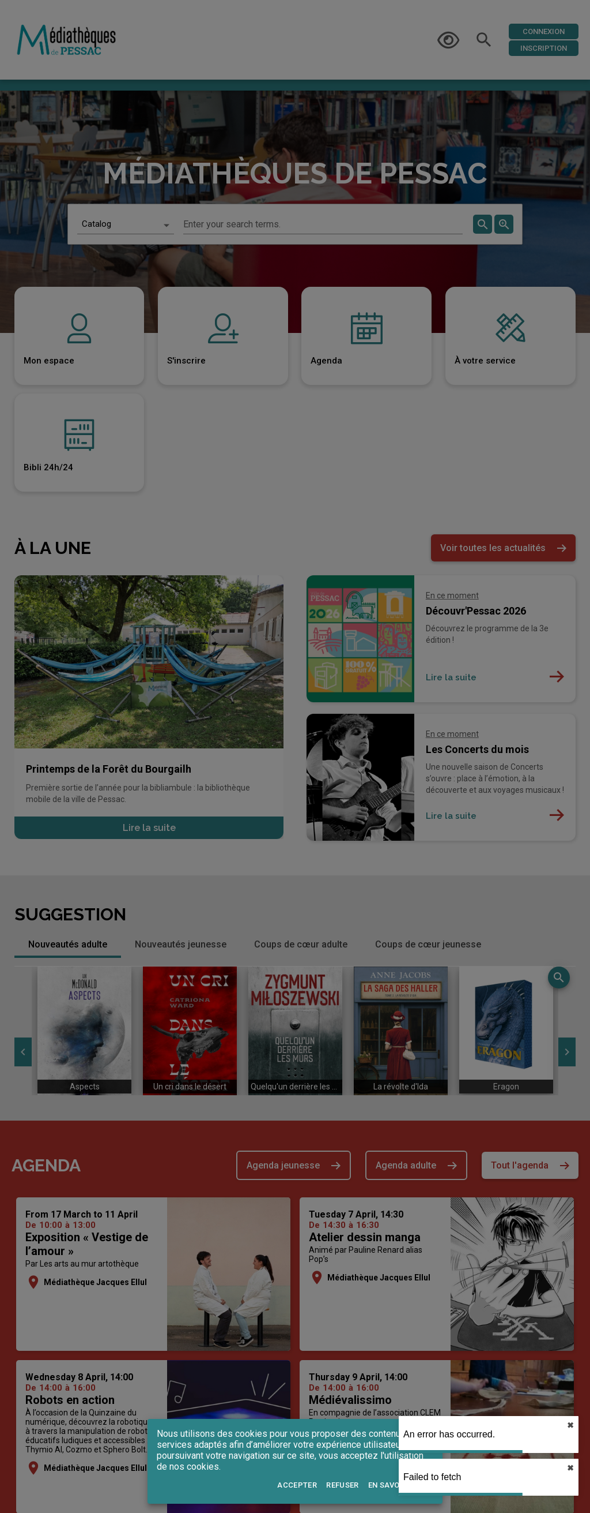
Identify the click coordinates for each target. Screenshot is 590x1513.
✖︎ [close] (570, 1425)
